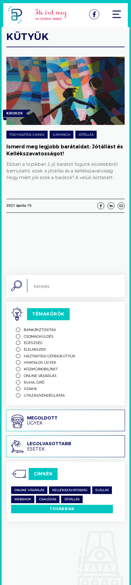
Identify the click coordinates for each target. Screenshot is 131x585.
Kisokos (14, 114)
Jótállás (86, 134)
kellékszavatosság (69, 490)
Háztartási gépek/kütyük (49, 356)
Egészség (33, 343)
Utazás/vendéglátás (44, 395)
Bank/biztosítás (40, 330)
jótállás (71, 499)
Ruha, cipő (34, 382)
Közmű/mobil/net (41, 369)
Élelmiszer (35, 349)
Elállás (102, 490)
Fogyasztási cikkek (27, 134)
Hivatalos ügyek (40, 362)
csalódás (47, 499)
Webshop (22, 499)
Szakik (30, 389)
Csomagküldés (38, 336)
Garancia (61, 134)
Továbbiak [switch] (62, 508)
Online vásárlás (40, 376)
